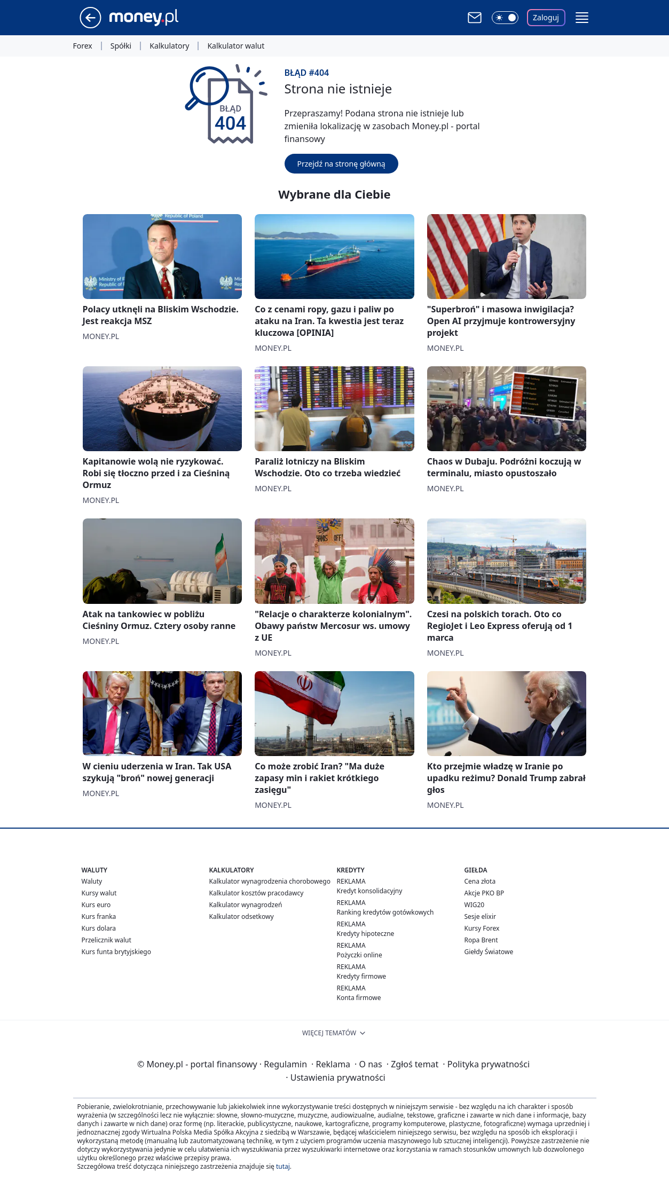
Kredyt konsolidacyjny (370, 890)
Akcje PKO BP (485, 893)
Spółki (121, 46)
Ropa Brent (481, 940)
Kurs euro (96, 904)
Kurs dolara (99, 928)
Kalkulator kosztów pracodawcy (256, 893)
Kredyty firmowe (362, 976)
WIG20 (475, 904)
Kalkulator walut (235, 46)
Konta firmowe (359, 997)
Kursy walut (99, 893)
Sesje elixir (480, 916)
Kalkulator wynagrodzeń (245, 904)
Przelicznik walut (106, 940)
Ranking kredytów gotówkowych (385, 912)
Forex (82, 46)
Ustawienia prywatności (335, 1077)
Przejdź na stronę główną (341, 164)
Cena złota (480, 881)
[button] (582, 17)
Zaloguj (546, 17)
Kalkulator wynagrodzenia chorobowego (269, 881)
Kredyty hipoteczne (366, 933)
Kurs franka (99, 916)
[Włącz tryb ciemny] (505, 17)
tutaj (283, 1166)
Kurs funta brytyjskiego (116, 951)
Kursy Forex (482, 928)
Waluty (92, 881)
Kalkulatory (169, 46)
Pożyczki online (359, 954)
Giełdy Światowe (489, 951)
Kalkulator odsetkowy (241, 916)
